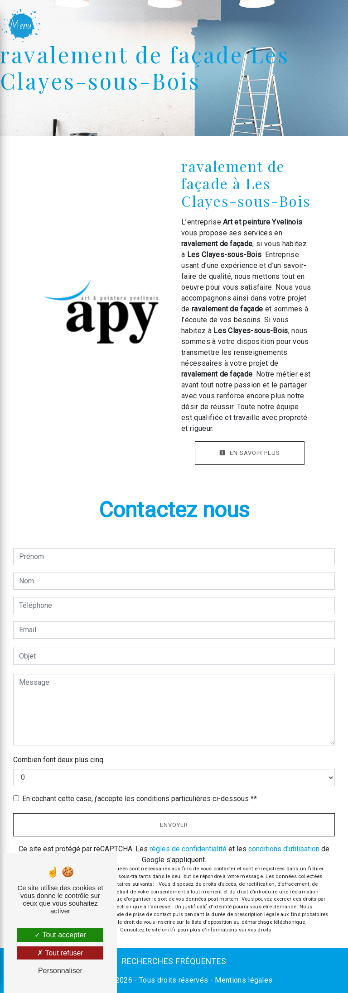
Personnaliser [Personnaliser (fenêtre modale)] (60, 970)
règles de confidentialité (188, 849)
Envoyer (174, 824)
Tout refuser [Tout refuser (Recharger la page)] (60, 953)
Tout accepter (60, 935)
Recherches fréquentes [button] (174, 961)
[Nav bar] (22, 25)
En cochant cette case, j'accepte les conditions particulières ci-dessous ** (139, 798)
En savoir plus (249, 452)
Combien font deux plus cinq (58, 759)
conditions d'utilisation (283, 849)
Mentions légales (242, 980)
